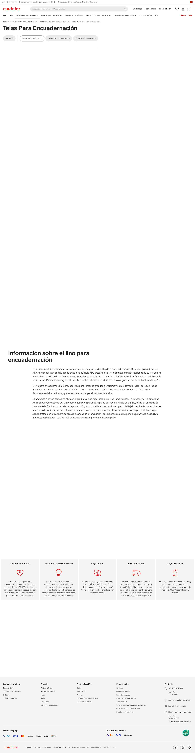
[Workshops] (136, 9)
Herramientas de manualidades (125, 15)
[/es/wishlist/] (177, 9)
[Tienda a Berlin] (166, 9)
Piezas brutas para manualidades (98, 15)
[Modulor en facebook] (175, 748)
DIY (11, 22)
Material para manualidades (51, 15)
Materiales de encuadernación (50, 22)
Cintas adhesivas (146, 15)
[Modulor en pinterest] (189, 748)
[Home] (12, 15)
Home (5, 22)
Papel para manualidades (74, 15)
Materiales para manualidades (27, 15)
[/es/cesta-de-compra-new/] (189, 9)
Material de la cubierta (71, 22)
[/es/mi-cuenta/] (183, 9)
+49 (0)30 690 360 (9, 2)
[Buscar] (79, 8)
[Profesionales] (151, 9)
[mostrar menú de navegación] (4, 15)
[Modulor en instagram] (182, 748)
